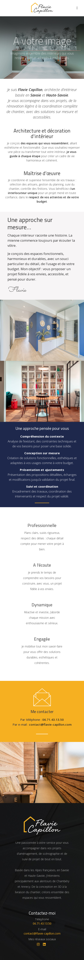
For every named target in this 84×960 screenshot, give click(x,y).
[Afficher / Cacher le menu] (77, 8)
